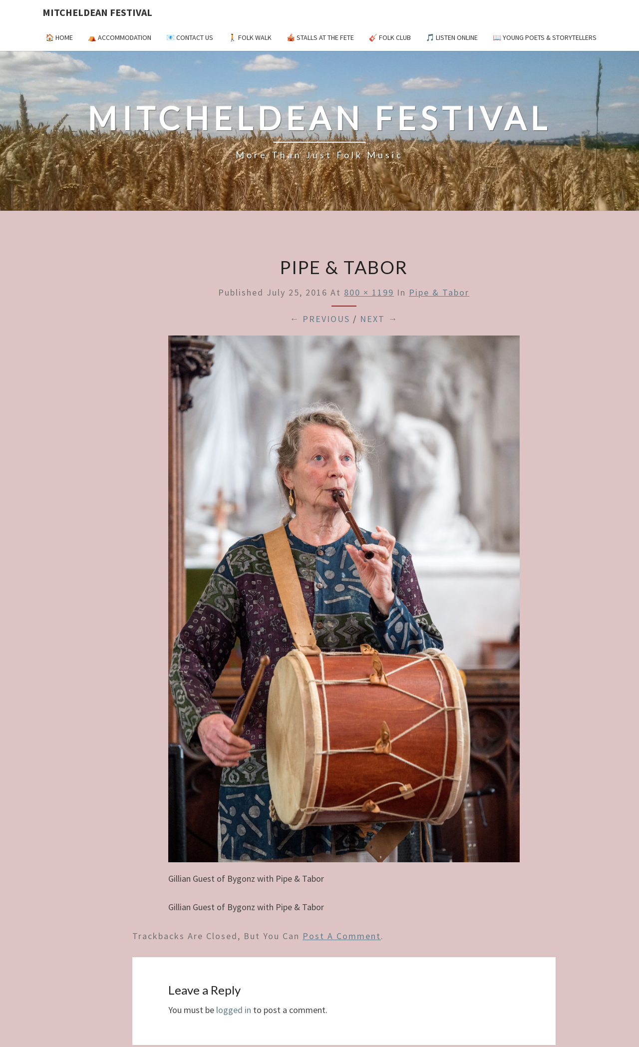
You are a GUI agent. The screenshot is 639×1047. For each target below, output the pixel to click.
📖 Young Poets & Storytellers (545, 37)
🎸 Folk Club (390, 37)
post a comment (342, 936)
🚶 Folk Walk (250, 37)
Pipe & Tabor (439, 292)
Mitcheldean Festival (97, 12)
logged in (233, 1010)
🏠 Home (59, 37)
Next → (379, 319)
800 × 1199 (369, 292)
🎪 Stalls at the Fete (320, 37)
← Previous (320, 319)
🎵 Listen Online (452, 37)
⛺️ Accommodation (119, 37)
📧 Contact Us (189, 37)
